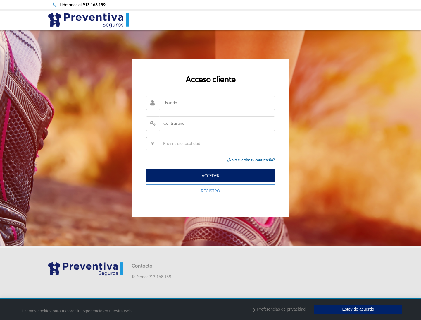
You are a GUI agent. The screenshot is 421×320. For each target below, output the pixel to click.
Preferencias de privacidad (281, 309)
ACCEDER (211, 175)
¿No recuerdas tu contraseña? (251, 160)
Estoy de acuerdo (358, 309)
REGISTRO (210, 191)
